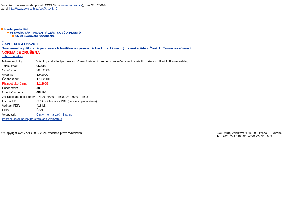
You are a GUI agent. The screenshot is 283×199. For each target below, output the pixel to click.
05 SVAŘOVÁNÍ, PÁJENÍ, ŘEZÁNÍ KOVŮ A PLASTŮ (45, 32)
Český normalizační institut (54, 114)
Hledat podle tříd (16, 29)
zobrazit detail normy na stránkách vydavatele (32, 119)
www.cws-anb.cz (71, 5)
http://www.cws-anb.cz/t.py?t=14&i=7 (33, 8)
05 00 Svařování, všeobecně (35, 36)
